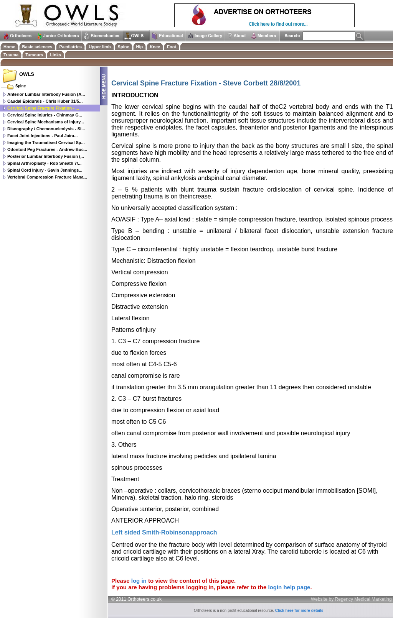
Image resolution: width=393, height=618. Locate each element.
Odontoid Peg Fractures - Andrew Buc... (47, 149)
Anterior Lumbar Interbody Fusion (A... (46, 94)
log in (139, 580)
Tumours (34, 54)
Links (55, 54)
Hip (139, 46)
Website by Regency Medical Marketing (351, 599)
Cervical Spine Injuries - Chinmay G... (44, 115)
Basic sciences (37, 46)
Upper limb (100, 46)
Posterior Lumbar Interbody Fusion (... (45, 156)
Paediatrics (70, 46)
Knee (155, 46)
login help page (289, 587)
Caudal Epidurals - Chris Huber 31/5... (45, 101)
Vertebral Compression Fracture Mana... (47, 177)
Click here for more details (299, 610)
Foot (171, 46)
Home (9, 46)
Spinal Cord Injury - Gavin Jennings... (45, 170)
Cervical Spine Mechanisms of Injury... (45, 122)
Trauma (10, 54)
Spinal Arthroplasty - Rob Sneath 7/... (44, 163)
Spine (123, 46)
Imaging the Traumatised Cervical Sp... (46, 142)
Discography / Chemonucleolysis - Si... (46, 128)
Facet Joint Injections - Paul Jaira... (42, 135)
